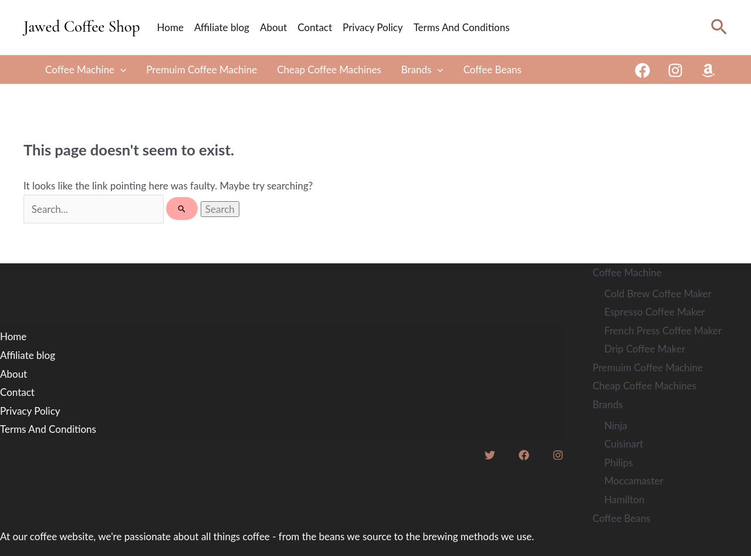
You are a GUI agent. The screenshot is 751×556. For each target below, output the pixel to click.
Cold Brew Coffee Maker (658, 293)
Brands (422, 69)
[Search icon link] (719, 27)
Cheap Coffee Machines (329, 69)
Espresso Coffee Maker (654, 312)
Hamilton (624, 499)
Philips (618, 462)
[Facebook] (642, 70)
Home (170, 27)
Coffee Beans (493, 69)
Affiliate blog (221, 27)
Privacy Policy (373, 27)
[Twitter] (490, 455)
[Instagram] (675, 70)
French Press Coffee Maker (663, 330)
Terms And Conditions (462, 27)
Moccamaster (634, 480)
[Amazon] (708, 70)
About (273, 27)
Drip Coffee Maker (644, 349)
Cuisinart (623, 444)
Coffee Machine (85, 69)
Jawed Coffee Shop (81, 26)
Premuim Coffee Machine (201, 69)
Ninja (615, 425)
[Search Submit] (182, 208)
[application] (120, 69)
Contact (314, 27)
